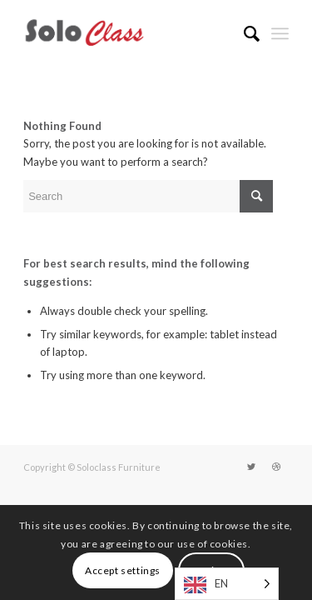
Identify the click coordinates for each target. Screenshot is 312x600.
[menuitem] (243, 33)
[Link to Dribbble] (276, 466)
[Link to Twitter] (251, 466)
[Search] (243, 33)
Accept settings (123, 570)
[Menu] (280, 33)
